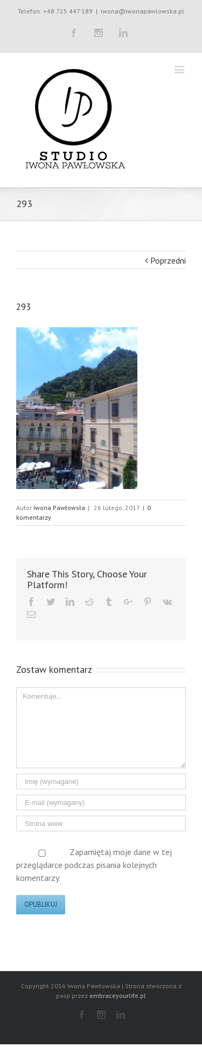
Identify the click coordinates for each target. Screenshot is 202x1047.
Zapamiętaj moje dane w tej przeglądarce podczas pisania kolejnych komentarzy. (94, 864)
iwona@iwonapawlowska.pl (142, 11)
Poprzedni (168, 260)
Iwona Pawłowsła (59, 508)
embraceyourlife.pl (117, 995)
